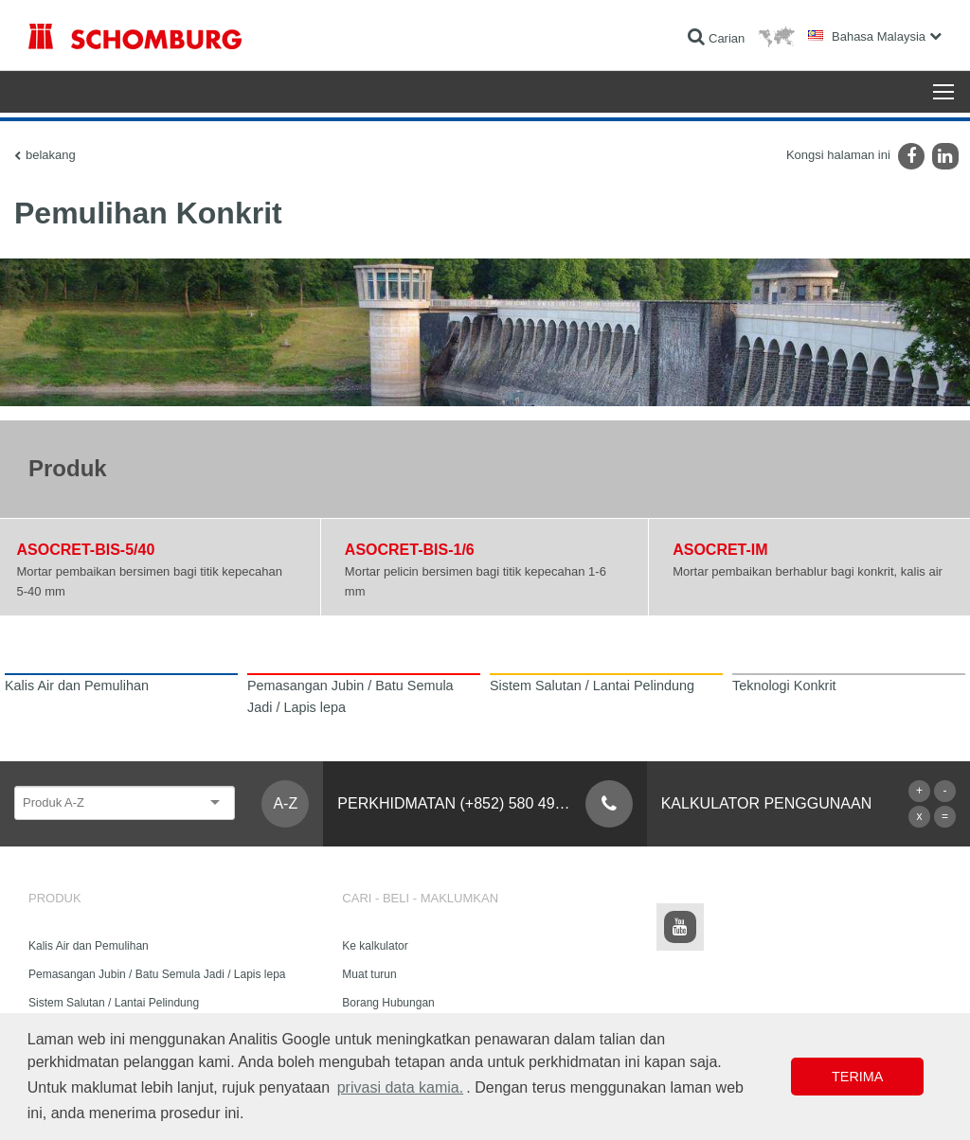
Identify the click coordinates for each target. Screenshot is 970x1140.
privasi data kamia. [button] (400, 1087)
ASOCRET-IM (720, 550)
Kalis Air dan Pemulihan (88, 946)
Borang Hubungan (388, 1002)
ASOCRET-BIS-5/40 (86, 550)
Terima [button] (857, 1076)
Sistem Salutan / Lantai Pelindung (113, 1002)
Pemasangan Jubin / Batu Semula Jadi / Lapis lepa (157, 974)
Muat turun (369, 974)
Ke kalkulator (374, 946)
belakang (51, 155)
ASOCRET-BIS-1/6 (410, 550)
